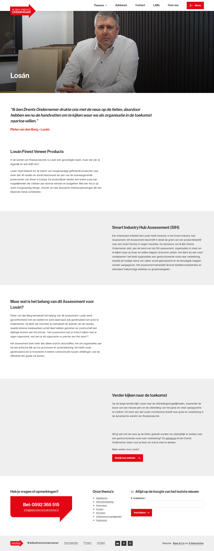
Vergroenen (101, 520)
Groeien (99, 509)
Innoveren (100, 512)
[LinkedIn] (117, 543)
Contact (101, 542)
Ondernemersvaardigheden (109, 516)
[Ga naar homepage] (23, 11)
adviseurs (171, 438)
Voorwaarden (71, 542)
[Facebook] (123, 543)
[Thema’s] (100, 5)
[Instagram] (130, 543)
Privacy (87, 542)
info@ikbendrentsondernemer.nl (41, 510)
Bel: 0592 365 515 (41, 504)
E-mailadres (139, 498)
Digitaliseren (102, 498)
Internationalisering (105, 501)
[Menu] (195, 5)
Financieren (101, 505)
